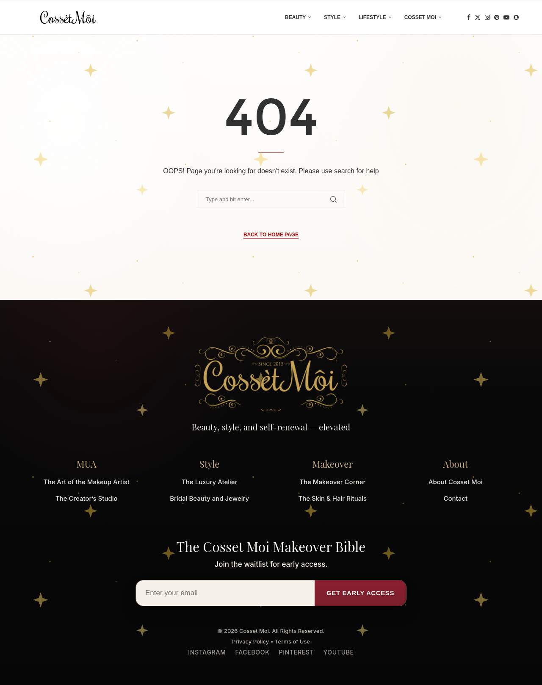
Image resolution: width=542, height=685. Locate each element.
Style (332, 17)
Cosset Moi (420, 17)
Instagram (207, 652)
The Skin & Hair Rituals (332, 498)
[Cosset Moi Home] (271, 374)
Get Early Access (360, 592)
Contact (455, 498)
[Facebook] (468, 17)
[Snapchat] (516, 17)
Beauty (295, 17)
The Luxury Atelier (209, 482)
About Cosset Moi (456, 482)
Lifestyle (372, 17)
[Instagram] (487, 17)
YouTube (338, 652)
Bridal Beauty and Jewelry (209, 498)
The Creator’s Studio (86, 498)
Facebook (252, 652)
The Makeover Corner (332, 482)
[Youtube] (506, 17)
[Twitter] (478, 17)
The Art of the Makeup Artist (87, 482)
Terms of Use (292, 641)
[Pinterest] (496, 17)
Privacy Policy (250, 641)
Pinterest (296, 652)
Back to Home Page (271, 235)
